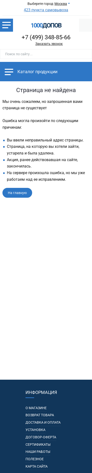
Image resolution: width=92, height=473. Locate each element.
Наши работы (38, 452)
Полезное (35, 459)
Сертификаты (38, 444)
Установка (35, 430)
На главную (17, 193)
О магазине (36, 408)
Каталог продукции (31, 71)
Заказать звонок (49, 44)
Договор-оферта (41, 437)
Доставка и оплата (43, 422)
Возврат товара (40, 415)
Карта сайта (37, 466)
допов (46, 25)
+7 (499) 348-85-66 (46, 37)
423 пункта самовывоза (46, 10)
